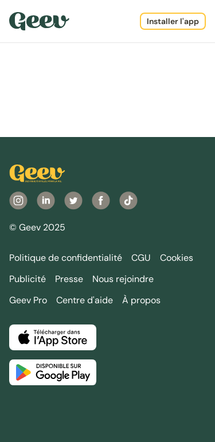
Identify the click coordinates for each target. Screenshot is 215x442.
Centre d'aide (84, 300)
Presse (69, 279)
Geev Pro (28, 300)
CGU (141, 258)
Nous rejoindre (123, 279)
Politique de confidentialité (65, 258)
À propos (141, 300)
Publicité (27, 279)
